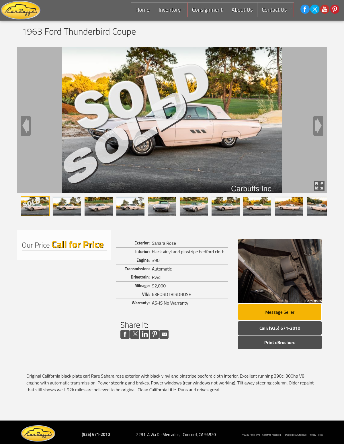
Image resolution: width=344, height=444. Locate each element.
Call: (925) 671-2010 (279, 328)
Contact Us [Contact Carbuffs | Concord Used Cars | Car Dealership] (273, 9)
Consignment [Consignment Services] (206, 9)
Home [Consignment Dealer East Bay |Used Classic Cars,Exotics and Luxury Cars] (141, 9)
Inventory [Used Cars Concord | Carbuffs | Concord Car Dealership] (169, 9)
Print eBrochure (280, 342)
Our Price (36, 244)
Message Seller (279, 312)
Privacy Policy (316, 435)
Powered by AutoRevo (295, 435)
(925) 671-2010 (96, 434)
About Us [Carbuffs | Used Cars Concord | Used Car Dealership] (241, 9)
